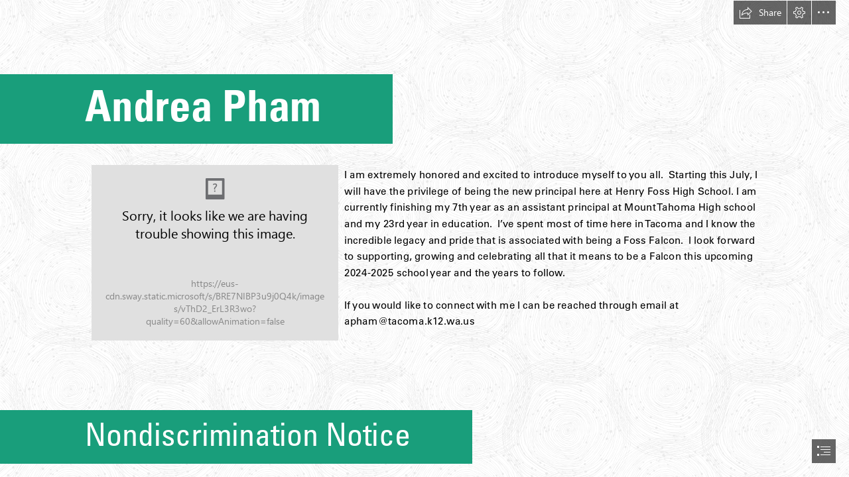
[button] (760, 13)
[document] (424, 238)
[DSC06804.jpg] (215, 252)
